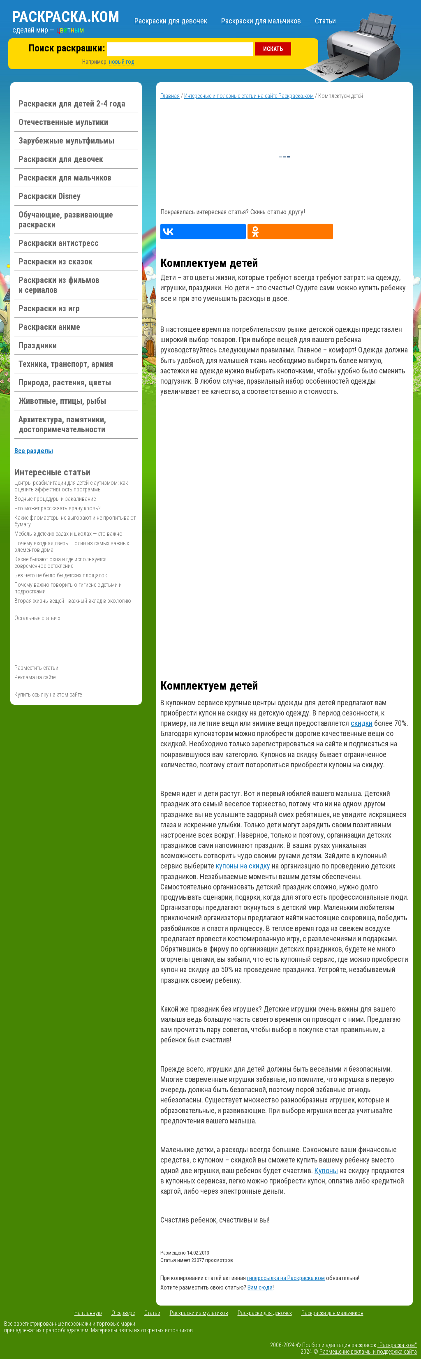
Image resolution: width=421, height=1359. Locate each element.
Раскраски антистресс (59, 243)
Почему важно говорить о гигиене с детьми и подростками (68, 588)
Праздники (38, 345)
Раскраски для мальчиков (261, 20)
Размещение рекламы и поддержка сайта (368, 1351)
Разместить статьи (36, 667)
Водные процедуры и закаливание (55, 498)
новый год (121, 61)
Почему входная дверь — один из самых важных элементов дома (71, 546)
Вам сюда (260, 1287)
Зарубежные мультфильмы (66, 141)
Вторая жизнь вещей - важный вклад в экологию (72, 600)
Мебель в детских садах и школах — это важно (68, 533)
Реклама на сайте (35, 677)
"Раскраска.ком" (397, 1345)
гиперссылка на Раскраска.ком (286, 1278)
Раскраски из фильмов (59, 285)
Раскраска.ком (65, 16)
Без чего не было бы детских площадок (60, 575)
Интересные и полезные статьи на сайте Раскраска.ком (249, 96)
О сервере (123, 1313)
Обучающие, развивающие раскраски (66, 219)
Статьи (325, 20)
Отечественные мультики (63, 122)
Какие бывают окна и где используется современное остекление (60, 562)
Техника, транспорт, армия (66, 364)
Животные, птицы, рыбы (62, 401)
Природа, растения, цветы (65, 382)
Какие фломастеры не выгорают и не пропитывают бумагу (75, 521)
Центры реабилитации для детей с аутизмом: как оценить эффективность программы (71, 486)
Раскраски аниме (49, 327)
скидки (361, 723)
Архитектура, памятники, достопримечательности (62, 424)
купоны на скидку (243, 865)
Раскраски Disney (50, 196)
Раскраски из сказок (56, 261)
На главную (88, 1313)
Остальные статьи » (37, 618)
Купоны (326, 1170)
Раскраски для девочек (170, 20)
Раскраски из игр (49, 308)
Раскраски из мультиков (199, 1313)
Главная (170, 96)
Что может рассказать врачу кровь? (57, 508)
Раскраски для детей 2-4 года (72, 104)
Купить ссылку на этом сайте (48, 694)
